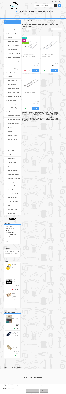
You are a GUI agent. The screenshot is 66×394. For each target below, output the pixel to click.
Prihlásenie (51, 1)
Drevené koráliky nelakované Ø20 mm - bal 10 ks (15, 296)
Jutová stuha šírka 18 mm (15, 346)
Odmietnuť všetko (32, 391)
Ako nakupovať (32, 11)
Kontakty (51, 11)
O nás (26, 11)
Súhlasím (43, 391)
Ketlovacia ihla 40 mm (30, 92)
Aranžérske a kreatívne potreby (32, 21)
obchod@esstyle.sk (10, 236)
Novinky (21, 11)
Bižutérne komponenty (44, 21)
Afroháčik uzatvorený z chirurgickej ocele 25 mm (29, 55)
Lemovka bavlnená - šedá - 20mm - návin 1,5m (15, 318)
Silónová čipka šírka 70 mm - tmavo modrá (15, 334)
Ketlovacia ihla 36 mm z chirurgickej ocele (47, 55)
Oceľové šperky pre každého (12, 251)
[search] (55, 5)
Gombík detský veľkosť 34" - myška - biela (15, 281)
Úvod (24, 21)
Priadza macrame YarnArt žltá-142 (14, 267)
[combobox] (52, 29)
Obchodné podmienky (43, 11)
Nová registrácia (58, 1)
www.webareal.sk (18, 367)
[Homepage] (17, 11)
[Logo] (14, 5)
